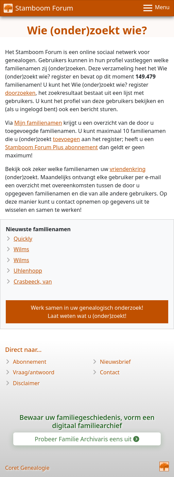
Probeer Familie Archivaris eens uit (86, 439)
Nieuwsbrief (115, 361)
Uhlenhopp (28, 270)
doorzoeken (20, 93)
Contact (110, 372)
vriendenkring (128, 169)
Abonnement (29, 361)
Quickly (23, 238)
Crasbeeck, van (33, 281)
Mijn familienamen (38, 122)
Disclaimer (26, 383)
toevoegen (66, 139)
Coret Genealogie (27, 468)
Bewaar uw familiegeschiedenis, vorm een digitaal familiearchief (86, 421)
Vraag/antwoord (33, 372)
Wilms (21, 249)
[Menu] (156, 8)
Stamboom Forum (38, 8)
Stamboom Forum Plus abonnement (51, 147)
